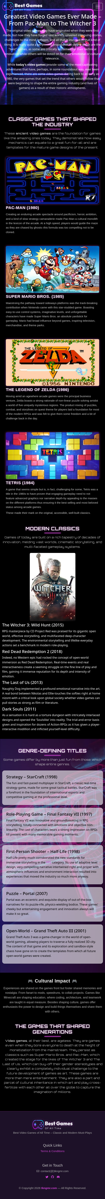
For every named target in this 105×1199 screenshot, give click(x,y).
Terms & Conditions (53, 1151)
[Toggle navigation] (98, 6)
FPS (48, 862)
